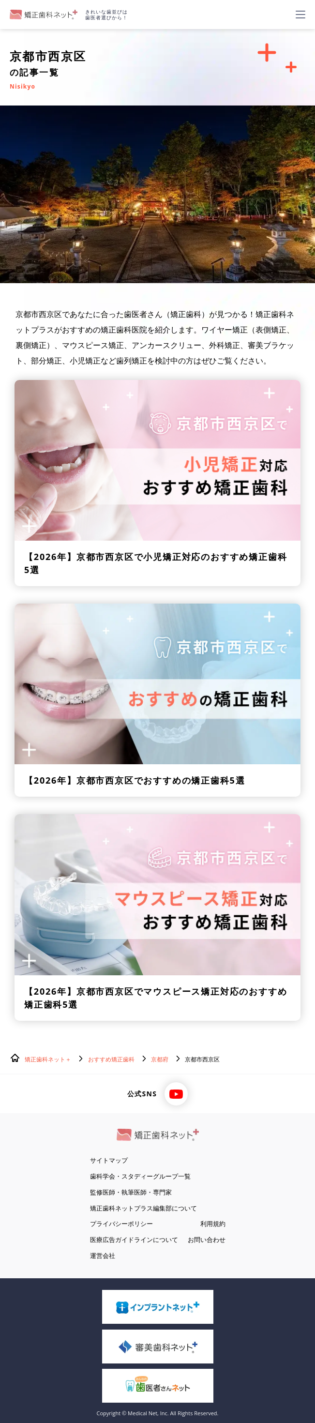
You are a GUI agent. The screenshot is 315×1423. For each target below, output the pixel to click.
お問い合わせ (206, 1239)
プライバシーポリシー (121, 1223)
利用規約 (212, 1223)
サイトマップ (109, 1160)
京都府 (159, 1059)
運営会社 (102, 1255)
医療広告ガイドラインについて (134, 1239)
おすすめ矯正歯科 (111, 1059)
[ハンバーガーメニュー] (300, 14)
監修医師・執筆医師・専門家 (131, 1192)
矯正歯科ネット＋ (48, 1059)
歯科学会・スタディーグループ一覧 (140, 1176)
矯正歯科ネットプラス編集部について (143, 1208)
